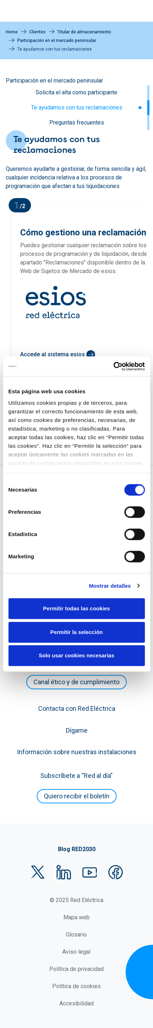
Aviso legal (76, 951)
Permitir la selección (76, 632)
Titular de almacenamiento (84, 31)
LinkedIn (64, 872)
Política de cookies (76, 986)
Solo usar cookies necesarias (76, 655)
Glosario (76, 934)
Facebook (115, 872)
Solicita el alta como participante (76, 92)
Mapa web (76, 917)
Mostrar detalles (110, 586)
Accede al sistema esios (52, 354)
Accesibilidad (76, 1003)
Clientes (37, 31)
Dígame (76, 730)
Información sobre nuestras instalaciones (76, 752)
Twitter (38, 872)
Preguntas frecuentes (76, 122)
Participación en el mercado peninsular (56, 40)
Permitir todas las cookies (76, 608)
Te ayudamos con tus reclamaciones (76, 107)
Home (12, 31)
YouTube (89, 872)
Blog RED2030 (76, 849)
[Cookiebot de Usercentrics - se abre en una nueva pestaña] (113, 366)
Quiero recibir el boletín (76, 796)
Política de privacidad (76, 969)
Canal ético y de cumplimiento (76, 682)
